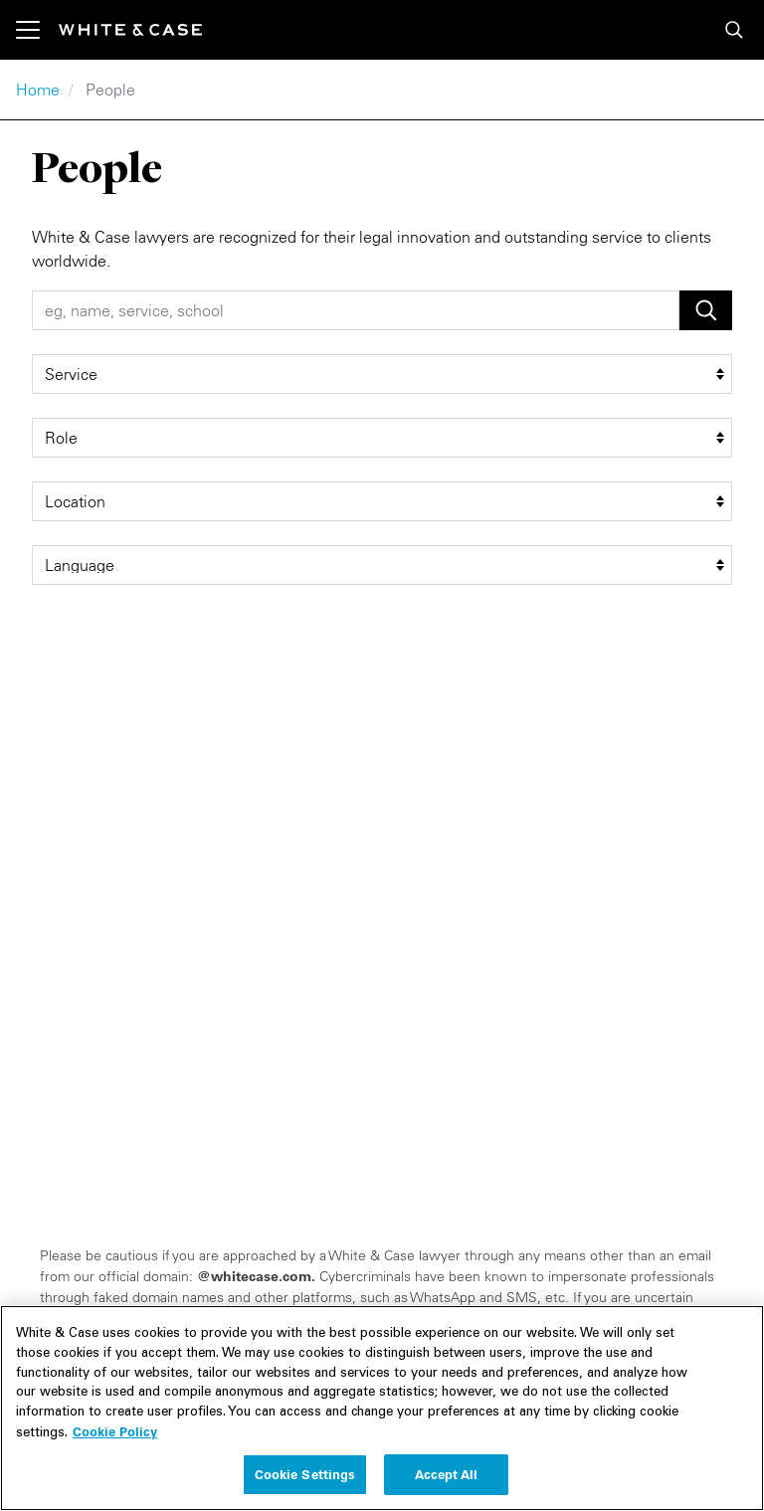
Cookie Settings (305, 1483)
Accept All (446, 1483)
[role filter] (382, 438)
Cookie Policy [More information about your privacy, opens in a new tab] (115, 1440)
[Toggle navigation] (37, 30)
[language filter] (382, 565)
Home (38, 89)
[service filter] (382, 374)
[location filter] (382, 501)
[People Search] (355, 310)
